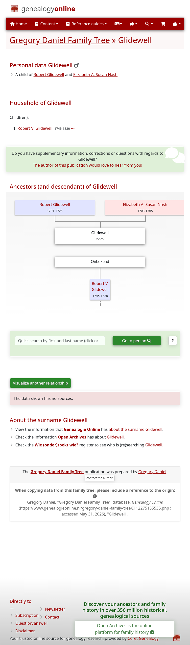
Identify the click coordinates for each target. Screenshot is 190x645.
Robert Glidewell (49, 74)
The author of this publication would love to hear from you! (87, 165)
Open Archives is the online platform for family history (124, 628)
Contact (52, 617)
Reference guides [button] (85, 23)
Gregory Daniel (152, 471)
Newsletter (55, 609)
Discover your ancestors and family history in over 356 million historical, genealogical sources (124, 610)
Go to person (136, 340)
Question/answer (31, 623)
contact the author (99, 478)
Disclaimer (25, 631)
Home (18, 23)
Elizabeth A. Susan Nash (95, 74)
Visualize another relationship (40, 383)
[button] (118, 24)
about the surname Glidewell (135, 429)
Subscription (27, 615)
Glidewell (115, 437)
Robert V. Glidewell (35, 128)
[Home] (48, 9)
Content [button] (45, 23)
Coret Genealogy (143, 638)
